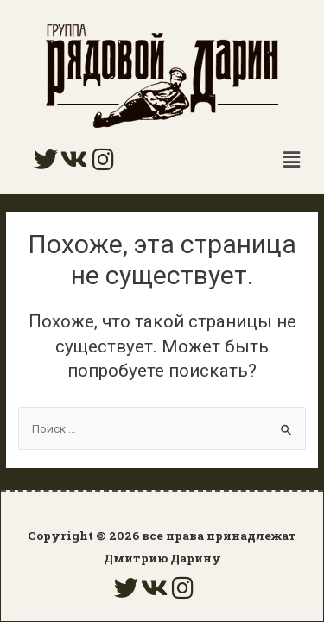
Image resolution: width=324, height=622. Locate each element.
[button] (292, 159)
